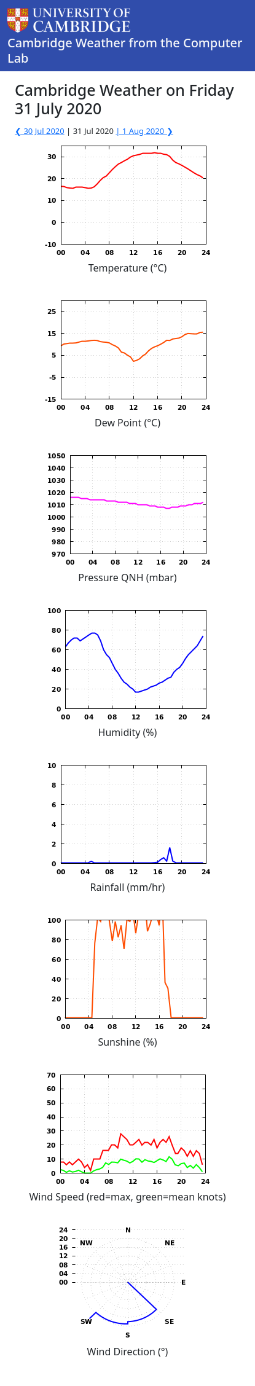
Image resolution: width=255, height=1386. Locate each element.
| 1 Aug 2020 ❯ (144, 130)
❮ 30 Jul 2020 (40, 130)
